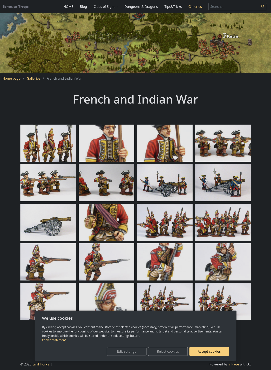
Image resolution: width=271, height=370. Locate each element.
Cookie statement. (54, 340)
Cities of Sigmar (105, 6)
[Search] (263, 6)
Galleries (195, 6)
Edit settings (126, 351)
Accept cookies (209, 351)
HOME (68, 6)
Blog (83, 6)
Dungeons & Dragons (141, 6)
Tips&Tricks (173, 6)
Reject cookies (168, 351)
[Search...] (233, 6)
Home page (11, 78)
